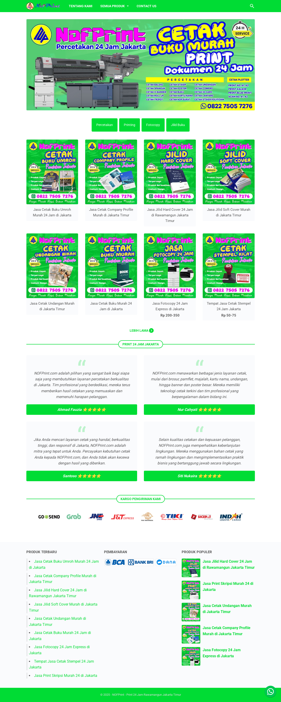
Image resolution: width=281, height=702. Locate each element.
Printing (129, 125)
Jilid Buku (178, 125)
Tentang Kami (80, 6)
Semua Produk (112, 6)
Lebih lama (142, 330)
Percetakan (104, 125)
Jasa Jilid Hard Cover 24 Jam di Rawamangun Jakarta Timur (170, 215)
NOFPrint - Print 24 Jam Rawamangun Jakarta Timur (146, 694)
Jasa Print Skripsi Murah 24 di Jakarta (65, 675)
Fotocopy (153, 125)
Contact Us (146, 6)
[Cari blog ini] (252, 6)
